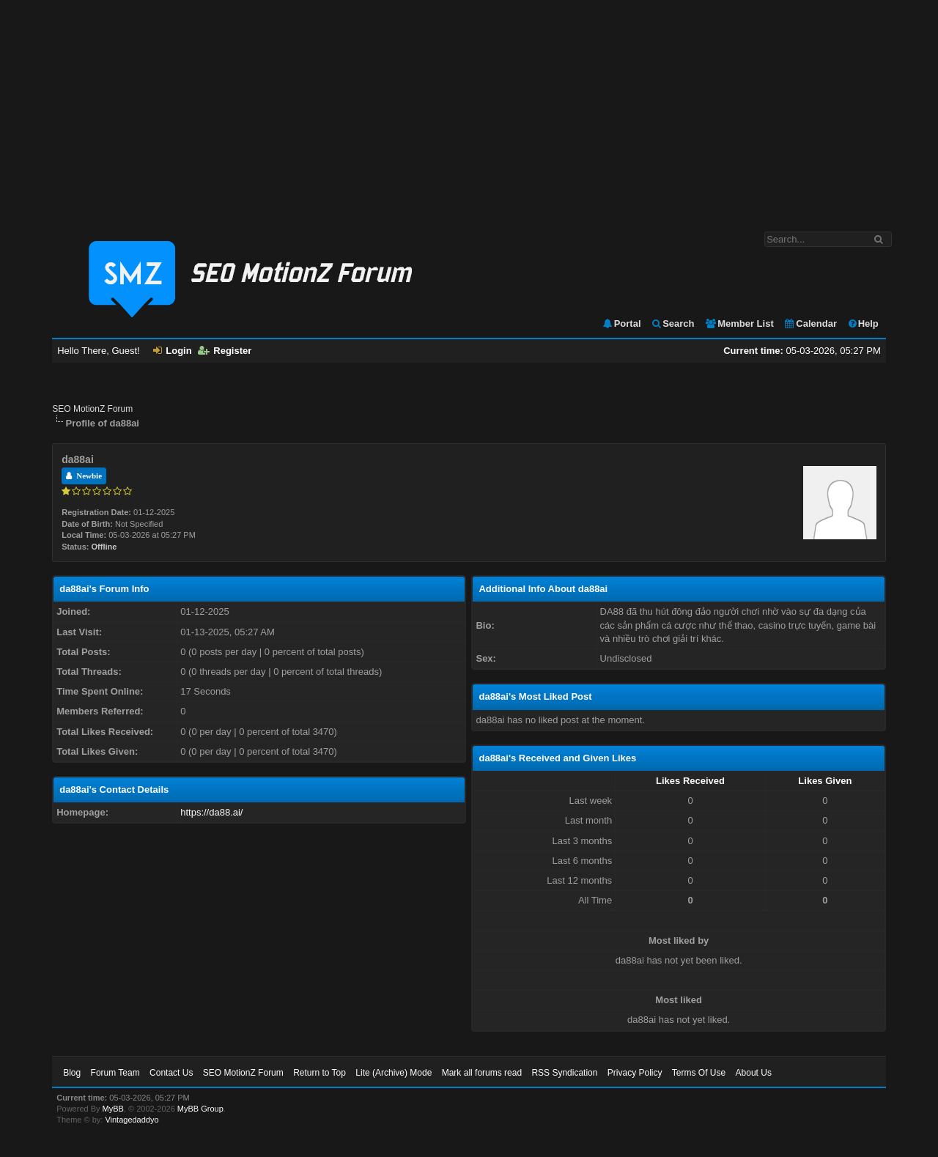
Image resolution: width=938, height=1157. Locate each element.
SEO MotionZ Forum (92, 409)
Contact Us (171, 1073)
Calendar (810, 323)
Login (172, 350)
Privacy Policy (635, 1073)
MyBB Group (200, 1108)
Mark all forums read (482, 1073)
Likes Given (825, 780)
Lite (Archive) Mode (393, 1073)
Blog (72, 1073)
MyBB (113, 1108)
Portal (621, 323)
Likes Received (690, 780)
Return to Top (319, 1073)
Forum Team (115, 1073)
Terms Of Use (698, 1073)
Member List (739, 323)
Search (672, 323)
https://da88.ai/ (211, 812)
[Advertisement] (469, 108)
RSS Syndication (564, 1073)
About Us (754, 1073)
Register (224, 350)
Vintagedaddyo (131, 1119)
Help (863, 323)
